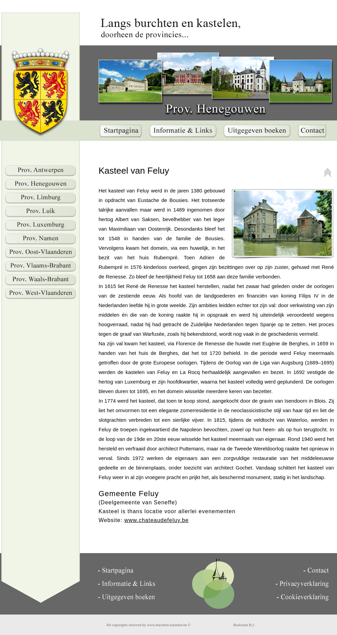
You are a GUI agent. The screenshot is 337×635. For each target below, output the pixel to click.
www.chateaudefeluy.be (156, 520)
